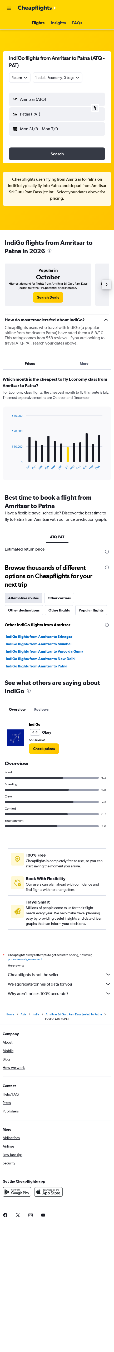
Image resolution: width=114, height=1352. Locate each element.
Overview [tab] (17, 709)
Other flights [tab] (59, 610)
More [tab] (84, 363)
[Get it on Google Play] (17, 1192)
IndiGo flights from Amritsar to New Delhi (41, 659)
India (36, 1014)
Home (10, 1014)
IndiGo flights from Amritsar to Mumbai (39, 644)
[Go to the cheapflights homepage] (37, 8)
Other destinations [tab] (23, 610)
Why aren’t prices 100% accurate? (59, 993)
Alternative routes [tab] (23, 598)
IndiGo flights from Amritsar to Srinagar (39, 636)
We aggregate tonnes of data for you (59, 984)
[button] (9, 8)
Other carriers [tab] (59, 598)
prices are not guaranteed (25, 959)
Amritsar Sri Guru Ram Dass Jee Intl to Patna (74, 1014)
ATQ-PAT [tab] (57, 537)
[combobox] (20, 77)
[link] (48, 297)
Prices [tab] (30, 363)
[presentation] (49, 250)
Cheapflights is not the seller (59, 974)
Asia (23, 1014)
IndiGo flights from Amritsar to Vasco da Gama (44, 651)
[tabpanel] (57, 430)
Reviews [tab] (41, 709)
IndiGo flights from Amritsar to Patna (36, 666)
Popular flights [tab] (91, 610)
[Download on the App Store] (48, 1192)
